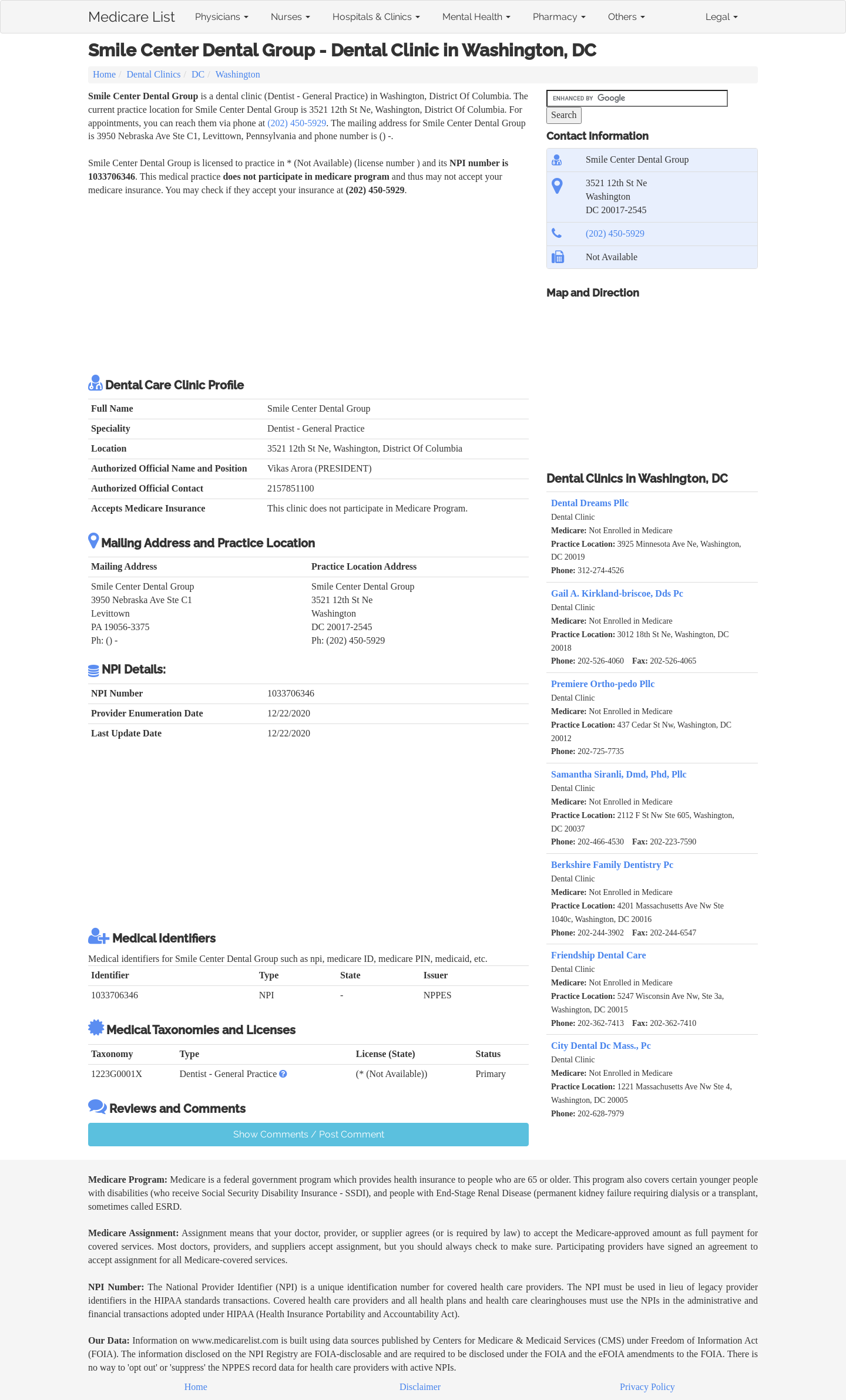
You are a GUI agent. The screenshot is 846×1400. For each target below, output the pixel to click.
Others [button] (626, 16)
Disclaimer (420, 1387)
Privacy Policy (647, 1387)
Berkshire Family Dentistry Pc (612, 865)
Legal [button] (722, 16)
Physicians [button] (222, 16)
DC (198, 74)
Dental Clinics (154, 74)
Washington (238, 74)
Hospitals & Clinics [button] (376, 16)
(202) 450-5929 (296, 123)
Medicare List (131, 14)
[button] (283, 1074)
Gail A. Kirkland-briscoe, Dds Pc (617, 593)
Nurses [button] (290, 16)
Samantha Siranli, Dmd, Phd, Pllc (619, 774)
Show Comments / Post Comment (308, 1134)
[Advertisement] (308, 285)
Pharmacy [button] (559, 16)
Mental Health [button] (476, 16)
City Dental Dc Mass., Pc (601, 1046)
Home (104, 74)
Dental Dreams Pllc (590, 503)
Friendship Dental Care (598, 955)
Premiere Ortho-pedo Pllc (602, 684)
